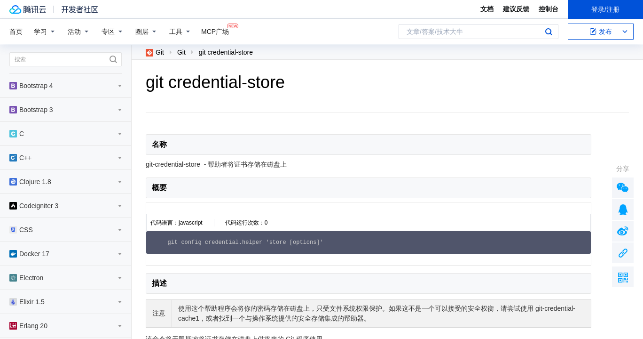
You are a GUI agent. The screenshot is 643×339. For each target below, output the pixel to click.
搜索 (548, 31)
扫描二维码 (623, 276)
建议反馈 (516, 9)
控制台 (548, 9)
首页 (16, 31)
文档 (487, 9)
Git (155, 52)
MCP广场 (215, 30)
